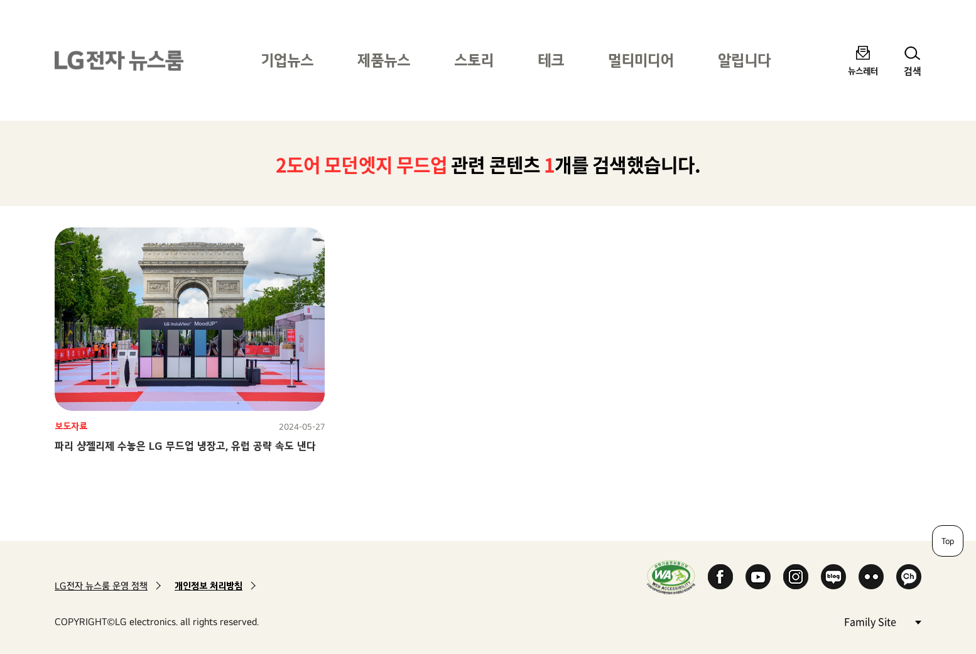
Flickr (871, 576)
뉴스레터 (863, 70)
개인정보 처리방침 (208, 586)
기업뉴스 (287, 60)
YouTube (758, 576)
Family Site (882, 621)
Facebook (720, 576)
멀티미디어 (641, 60)
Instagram (795, 576)
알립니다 (744, 60)
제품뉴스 (383, 60)
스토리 (474, 60)
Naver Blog (833, 576)
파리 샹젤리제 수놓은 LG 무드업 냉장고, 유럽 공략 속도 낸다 (185, 445)
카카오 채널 (908, 576)
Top (947, 541)
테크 (551, 60)
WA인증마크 (671, 577)
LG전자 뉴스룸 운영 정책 (101, 586)
